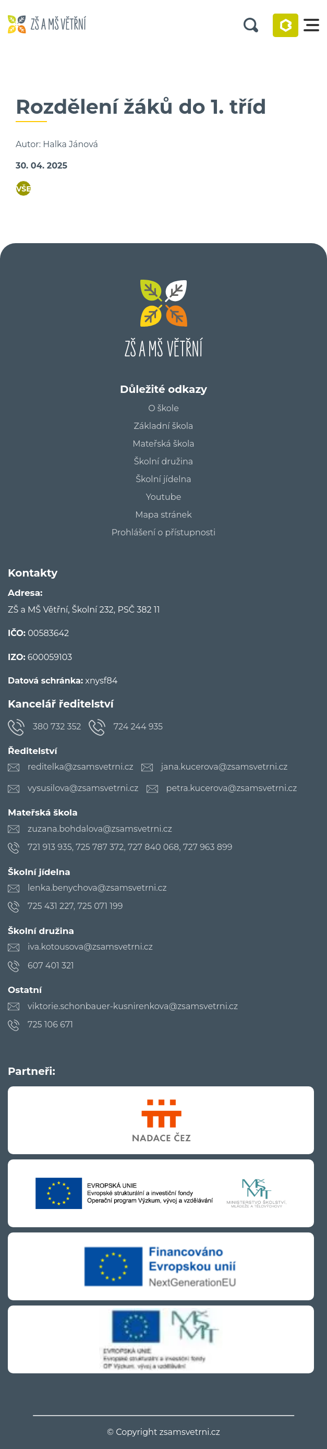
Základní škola (163, 426)
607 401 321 (51, 966)
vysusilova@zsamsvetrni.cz (83, 788)
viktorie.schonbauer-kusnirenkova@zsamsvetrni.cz (133, 1006)
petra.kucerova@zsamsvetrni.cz (231, 788)
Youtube (163, 497)
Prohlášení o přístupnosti (164, 533)
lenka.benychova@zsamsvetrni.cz (97, 888)
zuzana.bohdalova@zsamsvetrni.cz (100, 829)
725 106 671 (50, 1024)
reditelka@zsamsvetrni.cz (81, 767)
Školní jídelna (163, 479)
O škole (163, 408)
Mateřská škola (163, 444)
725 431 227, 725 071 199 (75, 906)
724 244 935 (138, 727)
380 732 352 (57, 727)
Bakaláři (285, 25)
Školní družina (163, 462)
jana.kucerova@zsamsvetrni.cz (224, 767)
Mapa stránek (163, 515)
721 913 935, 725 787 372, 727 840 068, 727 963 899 (130, 847)
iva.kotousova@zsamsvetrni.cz (90, 947)
